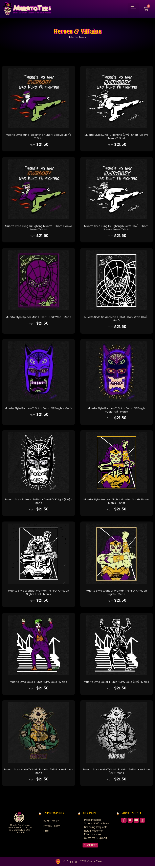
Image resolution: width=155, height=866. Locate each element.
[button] (133, 8)
